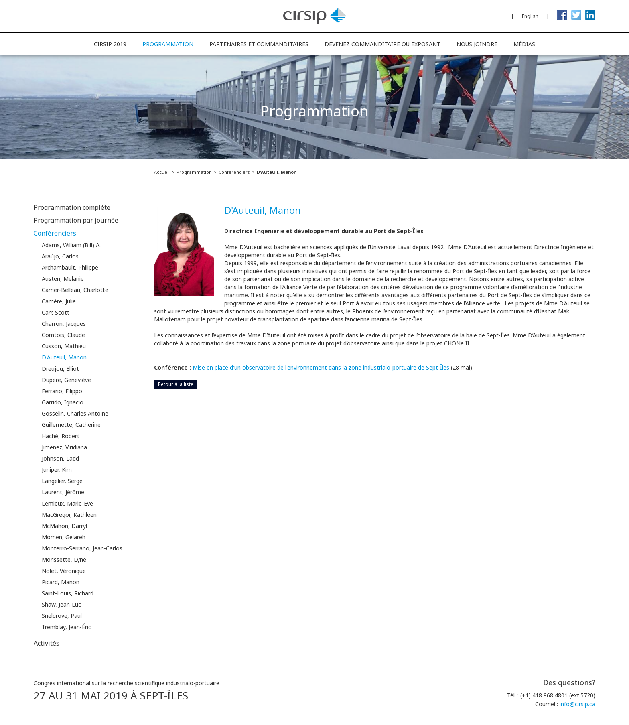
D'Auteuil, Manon (276, 172)
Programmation (194, 172)
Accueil (162, 172)
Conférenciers (234, 172)
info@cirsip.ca (577, 704)
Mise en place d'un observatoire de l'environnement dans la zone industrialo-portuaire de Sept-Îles (321, 367)
